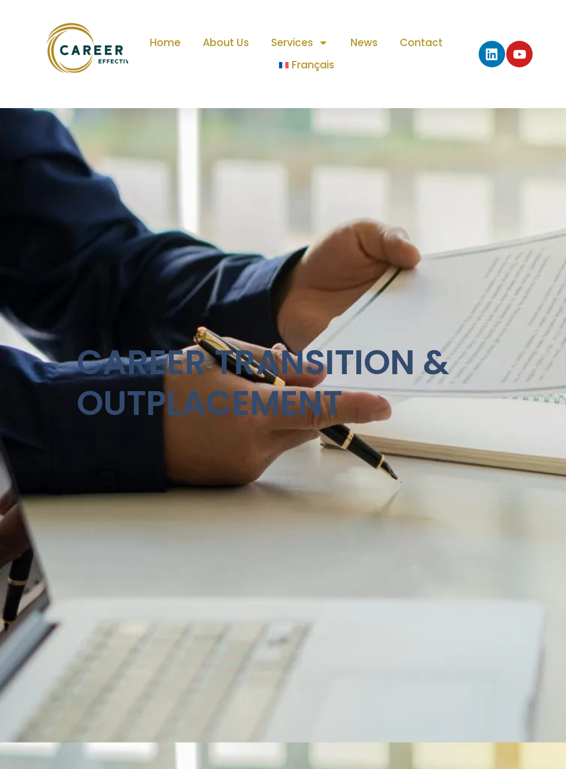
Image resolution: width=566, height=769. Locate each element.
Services (299, 42)
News (364, 43)
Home (165, 43)
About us (226, 43)
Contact (421, 43)
